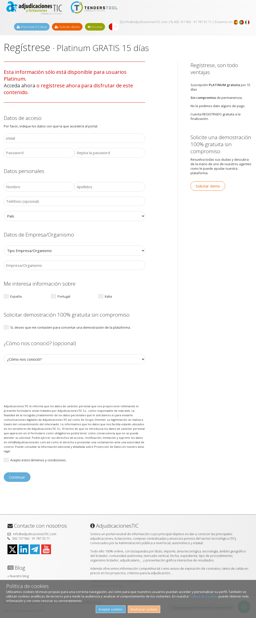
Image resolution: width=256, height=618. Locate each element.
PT (116, 27)
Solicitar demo (208, 185)
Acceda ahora (19, 85)
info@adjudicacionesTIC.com (144, 22)
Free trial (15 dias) (32, 27)
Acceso (95, 27)
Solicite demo (67, 27)
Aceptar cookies (110, 609)
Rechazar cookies (144, 609)
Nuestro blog (19, 576)
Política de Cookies (203, 596)
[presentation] (42, 384)
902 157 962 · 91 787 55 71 (191, 22)
